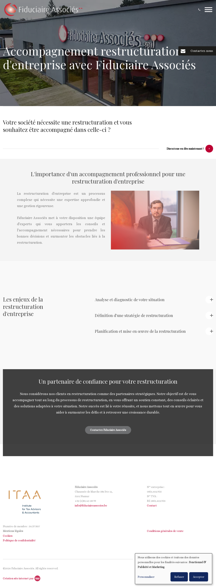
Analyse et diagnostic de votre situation (130, 301)
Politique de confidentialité (19, 540)
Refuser (179, 576)
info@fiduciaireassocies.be (91, 505)
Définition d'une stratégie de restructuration (134, 317)
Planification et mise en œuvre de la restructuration (140, 333)
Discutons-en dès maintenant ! (185, 148)
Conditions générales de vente (165, 530)
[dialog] (173, 568)
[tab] (154, 302)
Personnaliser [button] (146, 576)
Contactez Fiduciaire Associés (108, 432)
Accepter (198, 576)
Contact (152, 505)
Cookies (8, 535)
